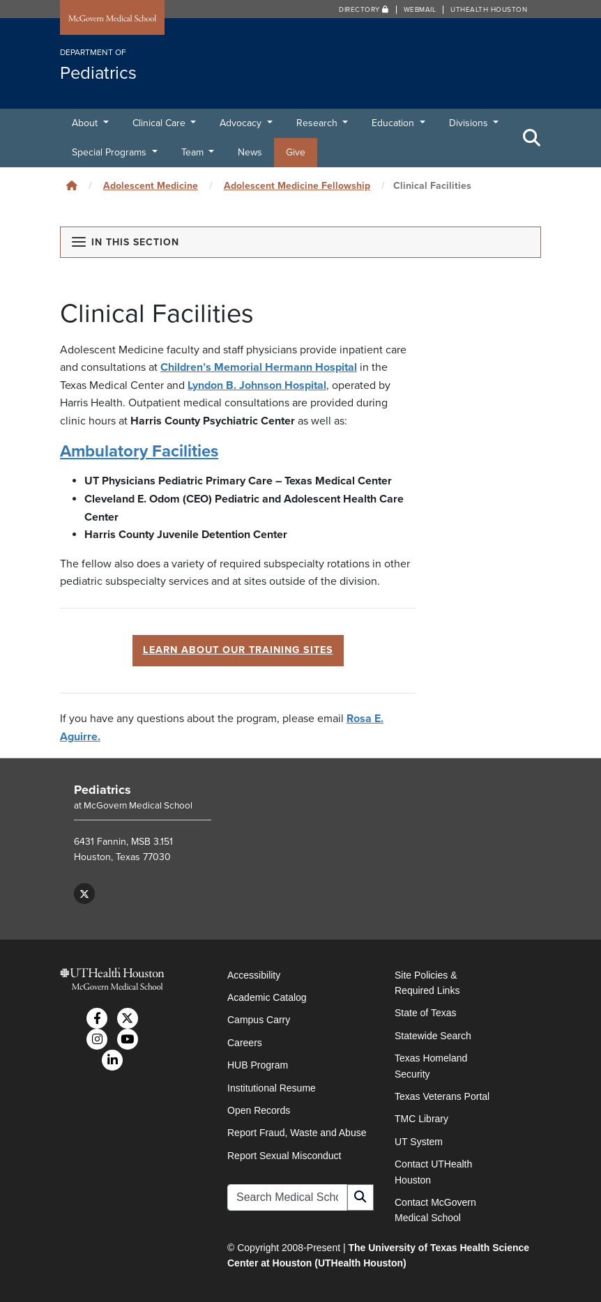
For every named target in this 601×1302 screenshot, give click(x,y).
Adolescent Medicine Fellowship (297, 186)
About (86, 123)
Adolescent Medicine (150, 186)
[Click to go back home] (71, 185)
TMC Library (421, 1118)
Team (193, 152)
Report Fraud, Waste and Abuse (296, 1132)
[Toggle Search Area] (532, 138)
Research (318, 123)
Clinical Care (160, 123)
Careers (244, 1042)
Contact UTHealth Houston (433, 1171)
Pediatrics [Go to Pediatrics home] (102, 789)
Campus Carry (258, 1019)
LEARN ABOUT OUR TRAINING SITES (238, 650)
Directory (364, 10)
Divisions (470, 123)
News (250, 152)
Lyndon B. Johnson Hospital (257, 385)
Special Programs (110, 152)
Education (394, 123)
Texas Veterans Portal (442, 1096)
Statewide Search (433, 1035)
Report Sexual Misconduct (284, 1155)
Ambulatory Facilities (139, 451)
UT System (419, 1141)
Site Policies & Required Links (427, 983)
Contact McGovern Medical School (435, 1210)
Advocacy (242, 123)
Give (295, 152)
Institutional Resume (271, 1088)
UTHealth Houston (488, 10)
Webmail (420, 10)
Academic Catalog (267, 997)
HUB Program (257, 1065)
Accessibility (253, 975)
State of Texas (425, 1012)
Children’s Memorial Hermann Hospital (258, 367)
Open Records (258, 1110)
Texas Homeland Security (431, 1065)
